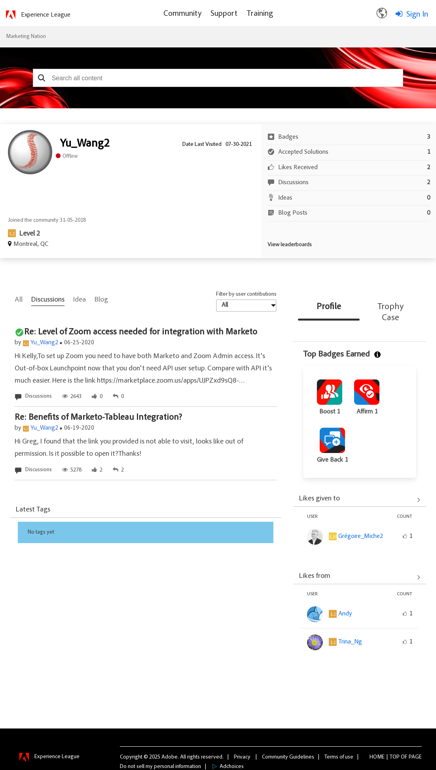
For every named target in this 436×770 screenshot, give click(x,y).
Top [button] (395, 757)
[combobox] (218, 78)
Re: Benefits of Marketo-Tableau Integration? (98, 417)
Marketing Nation (26, 37)
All (19, 300)
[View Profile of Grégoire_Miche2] (360, 536)
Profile (329, 307)
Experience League (45, 15)
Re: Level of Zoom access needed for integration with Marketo (140, 332)
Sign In (417, 15)
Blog (101, 300)
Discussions (47, 300)
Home (377, 757)
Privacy (242, 757)
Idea (79, 300)
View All (359, 500)
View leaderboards (289, 245)
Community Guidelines (288, 757)
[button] (42, 78)
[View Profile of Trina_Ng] (350, 642)
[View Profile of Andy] (345, 614)
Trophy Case (390, 313)
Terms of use (338, 757)
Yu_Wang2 (44, 343)
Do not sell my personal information (160, 766)
